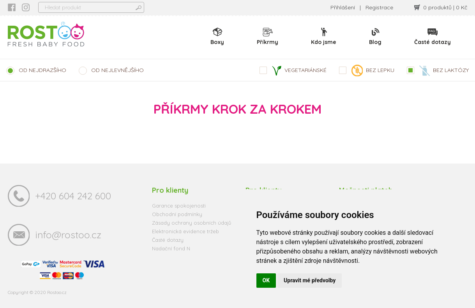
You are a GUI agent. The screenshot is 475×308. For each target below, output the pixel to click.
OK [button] (266, 280)
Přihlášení (342, 7)
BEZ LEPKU (372, 70)
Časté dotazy (432, 36)
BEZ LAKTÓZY (444, 70)
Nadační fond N (171, 248)
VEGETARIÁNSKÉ (299, 71)
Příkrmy (267, 36)
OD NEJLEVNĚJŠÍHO (117, 70)
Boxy (217, 36)
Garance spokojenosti (179, 205)
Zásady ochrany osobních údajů (191, 223)
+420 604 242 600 (73, 196)
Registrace (379, 7)
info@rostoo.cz (68, 235)
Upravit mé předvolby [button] (310, 280)
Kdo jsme (323, 36)
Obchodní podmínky (177, 214)
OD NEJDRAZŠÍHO (42, 70)
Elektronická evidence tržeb (185, 231)
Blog (375, 36)
